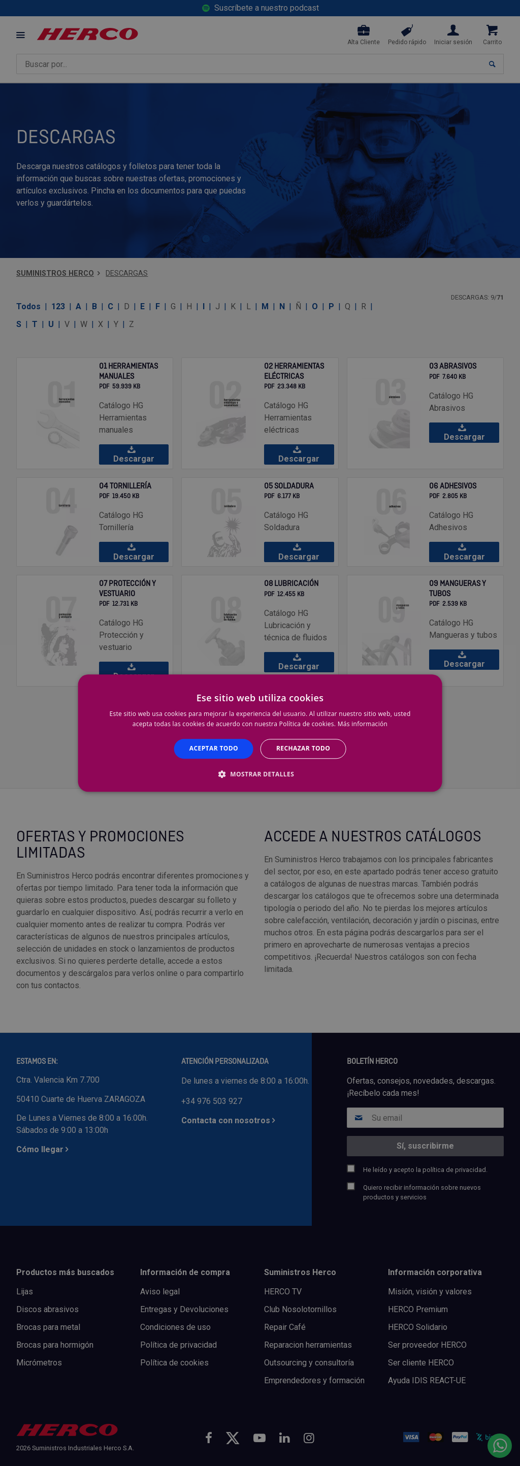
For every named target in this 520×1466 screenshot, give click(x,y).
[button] (260, 774)
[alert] (260, 733)
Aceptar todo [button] (213, 748)
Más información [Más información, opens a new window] (362, 724)
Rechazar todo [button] (303, 748)
